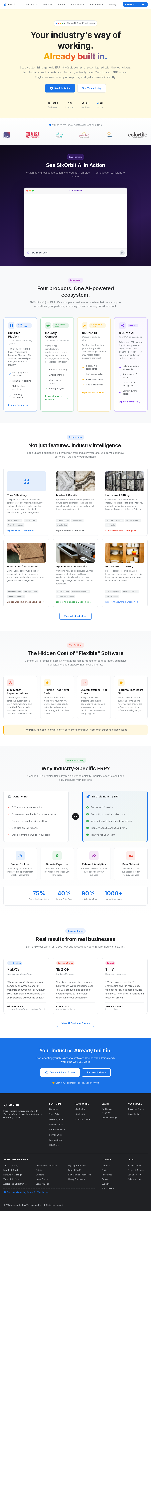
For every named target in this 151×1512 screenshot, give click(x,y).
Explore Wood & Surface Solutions (25, 602)
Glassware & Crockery (46, 1166)
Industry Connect (84, 1120)
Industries (47, 4)
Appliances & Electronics (15, 1184)
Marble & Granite (11, 1170)
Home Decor (42, 1180)
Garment (40, 1175)
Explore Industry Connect (57, 398)
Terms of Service (136, 1170)
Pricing (112, 4)
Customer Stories (136, 1109)
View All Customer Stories (75, 1023)
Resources (97, 4)
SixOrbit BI (80, 1115)
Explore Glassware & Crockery (122, 602)
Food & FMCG (74, 1170)
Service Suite (55, 1135)
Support (105, 1184)
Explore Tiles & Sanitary (20, 531)
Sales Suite (54, 1115)
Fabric (39, 1170)
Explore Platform (18, 405)
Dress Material (42, 1184)
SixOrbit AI (80, 1109)
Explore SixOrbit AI (130, 402)
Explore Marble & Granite (70, 531)
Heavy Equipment (76, 1180)
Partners (62, 4)
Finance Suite (55, 1140)
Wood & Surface (11, 1180)
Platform (31, 4)
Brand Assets (108, 1189)
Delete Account (135, 1180)
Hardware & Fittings (12, 1175)
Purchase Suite (56, 1125)
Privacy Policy (134, 1166)
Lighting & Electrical (77, 1166)
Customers (78, 4)
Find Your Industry (91, 88)
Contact (105, 1180)
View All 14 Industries (75, 616)
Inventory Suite (56, 1120)
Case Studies (134, 1115)
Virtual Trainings (109, 1118)
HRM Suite (54, 1145)
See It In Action (60, 88)
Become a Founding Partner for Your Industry (26, 1192)
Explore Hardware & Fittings (120, 531)
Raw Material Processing (79, 1175)
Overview (53, 1109)
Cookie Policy (134, 1175)
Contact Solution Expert (135, 4)
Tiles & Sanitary (10, 1166)
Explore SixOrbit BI (93, 392)
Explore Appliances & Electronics (74, 602)
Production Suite (57, 1130)
